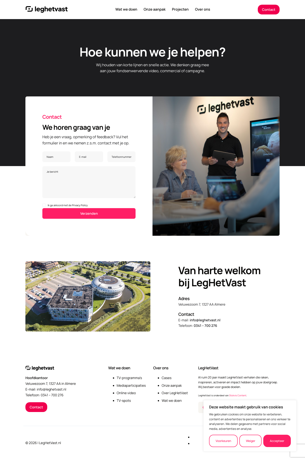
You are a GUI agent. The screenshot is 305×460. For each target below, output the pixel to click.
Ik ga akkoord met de (65, 205)
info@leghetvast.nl (205, 320)
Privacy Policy (80, 205)
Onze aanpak (155, 9)
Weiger (250, 441)
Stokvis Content (237, 395)
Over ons (202, 9)
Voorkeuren (223, 441)
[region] (250, 426)
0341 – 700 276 (205, 325)
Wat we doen (126, 9)
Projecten (180, 9)
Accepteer (277, 441)
